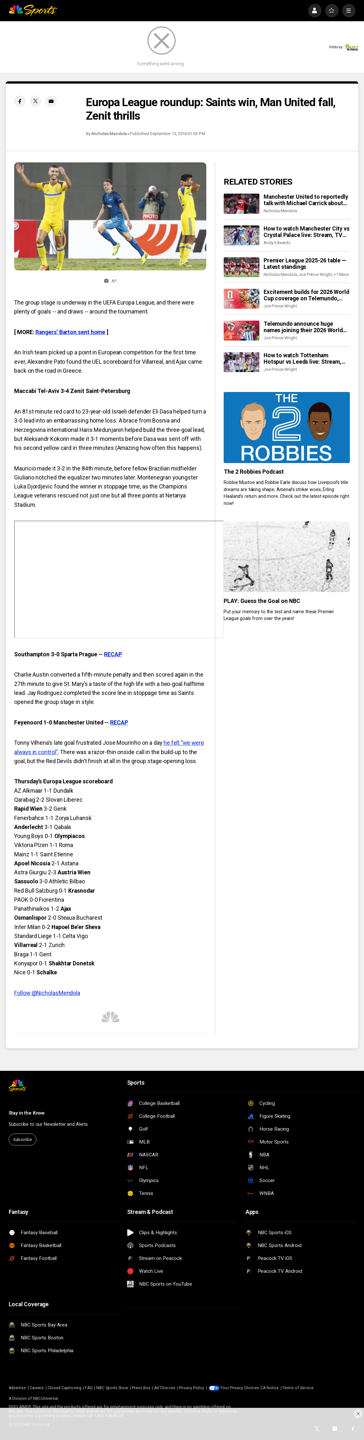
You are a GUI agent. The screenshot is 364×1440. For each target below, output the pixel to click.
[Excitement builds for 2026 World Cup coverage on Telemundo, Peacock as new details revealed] (241, 299)
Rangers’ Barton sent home (70, 332)
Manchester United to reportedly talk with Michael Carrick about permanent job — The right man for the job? (306, 200)
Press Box (141, 1388)
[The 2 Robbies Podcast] (287, 427)
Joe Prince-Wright (315, 274)
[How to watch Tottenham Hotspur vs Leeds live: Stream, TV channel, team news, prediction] (241, 362)
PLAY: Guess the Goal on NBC (262, 601)
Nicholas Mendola (109, 133)
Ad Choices (164, 1388)
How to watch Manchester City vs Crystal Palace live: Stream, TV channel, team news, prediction (307, 231)
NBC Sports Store (112, 1388)
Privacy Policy (191, 1388)
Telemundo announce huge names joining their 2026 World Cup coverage (303, 327)
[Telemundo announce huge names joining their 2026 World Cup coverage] (241, 331)
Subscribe (22, 1139)
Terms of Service (298, 1388)
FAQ (88, 1388)
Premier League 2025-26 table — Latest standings (305, 263)
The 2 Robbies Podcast (254, 472)
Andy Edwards (277, 242)
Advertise (17, 1388)
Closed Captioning (64, 1388)
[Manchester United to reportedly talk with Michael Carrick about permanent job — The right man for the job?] (241, 204)
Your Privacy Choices (239, 1388)
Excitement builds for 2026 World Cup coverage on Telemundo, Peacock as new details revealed (306, 295)
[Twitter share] (35, 101)
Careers (37, 1388)
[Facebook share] (19, 101)
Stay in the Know (27, 1113)
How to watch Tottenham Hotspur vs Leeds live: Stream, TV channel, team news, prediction (302, 358)
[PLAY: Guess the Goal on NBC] (287, 556)
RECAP (113, 654)
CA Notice (269, 1388)
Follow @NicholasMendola (47, 993)
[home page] (33, 10)
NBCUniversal (45, 1398)
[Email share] (51, 101)
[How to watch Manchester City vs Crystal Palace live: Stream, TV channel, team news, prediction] (241, 235)
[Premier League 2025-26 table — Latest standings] (241, 267)
